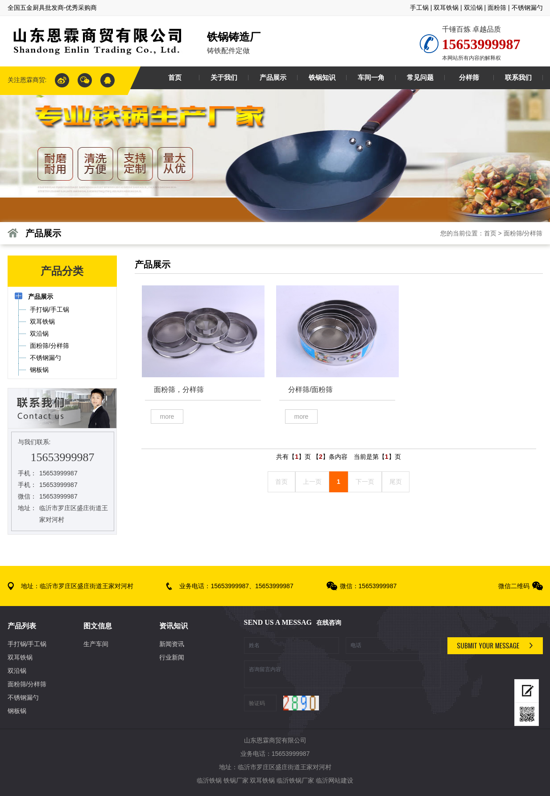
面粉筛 (497, 7)
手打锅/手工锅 (27, 644)
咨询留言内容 (342, 674)
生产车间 (95, 644)
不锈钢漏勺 (527, 7)
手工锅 (419, 7)
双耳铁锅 (446, 7)
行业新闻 (171, 657)
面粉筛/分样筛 (523, 233)
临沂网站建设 (334, 780)
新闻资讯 (171, 644)
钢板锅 (17, 710)
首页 (490, 233)
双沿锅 (473, 7)
